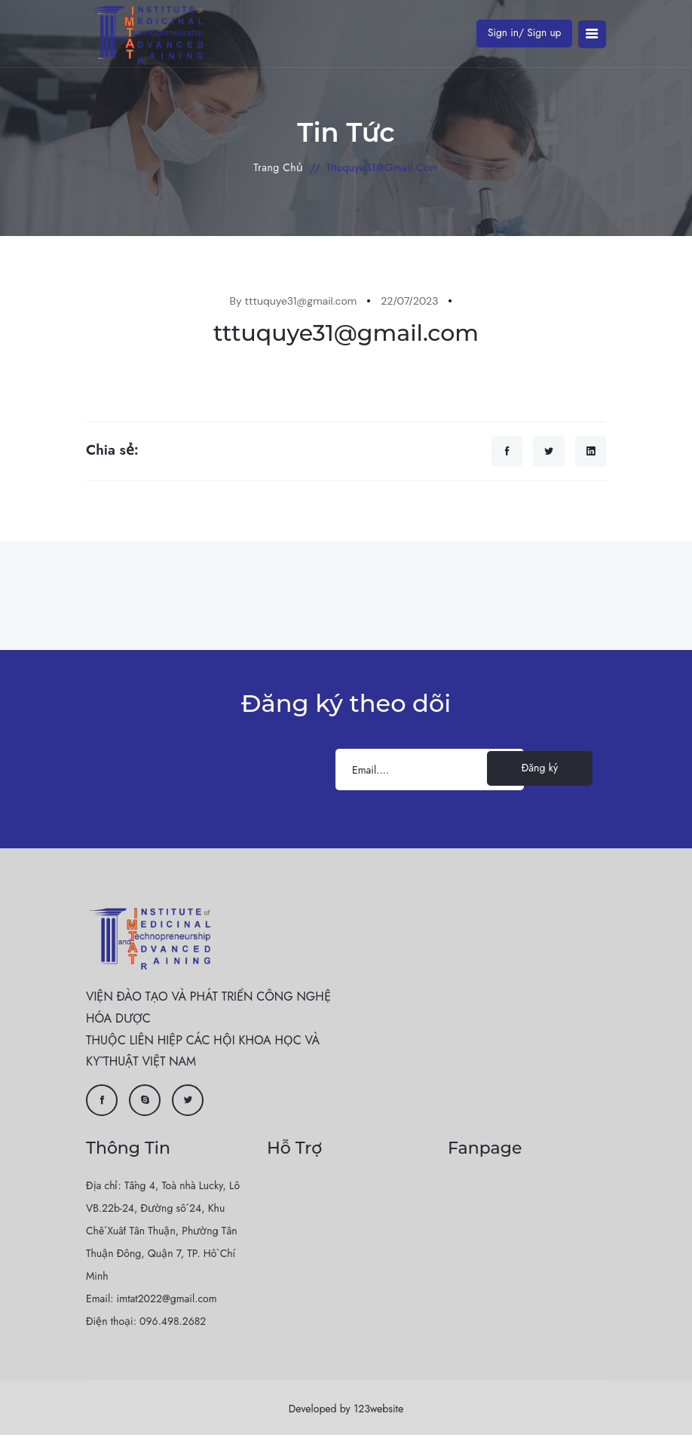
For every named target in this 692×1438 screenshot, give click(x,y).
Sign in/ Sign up (522, 32)
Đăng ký (540, 770)
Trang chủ (278, 167)
